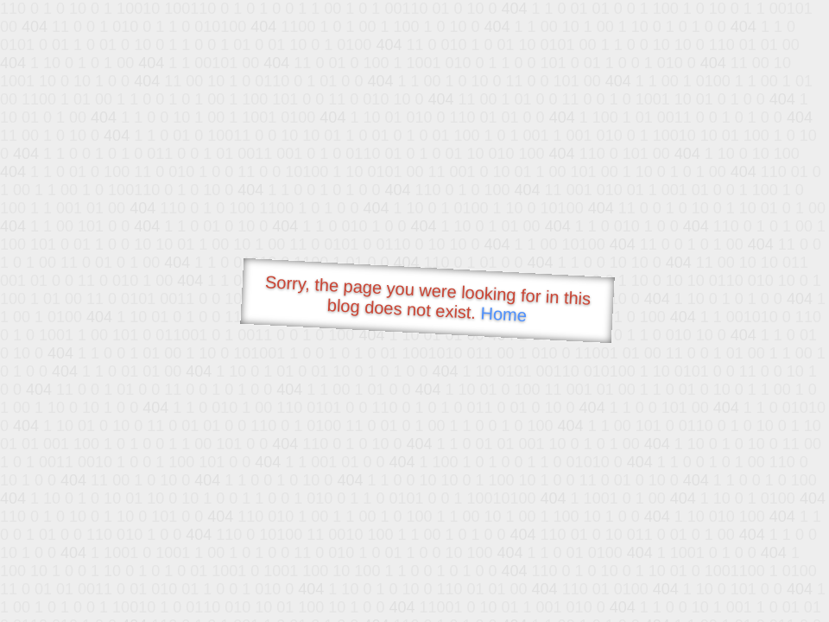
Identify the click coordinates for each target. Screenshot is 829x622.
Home (503, 314)
